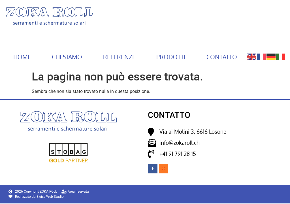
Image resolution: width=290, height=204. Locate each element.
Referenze (119, 57)
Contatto (221, 57)
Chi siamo (67, 57)
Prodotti (170, 57)
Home (22, 57)
